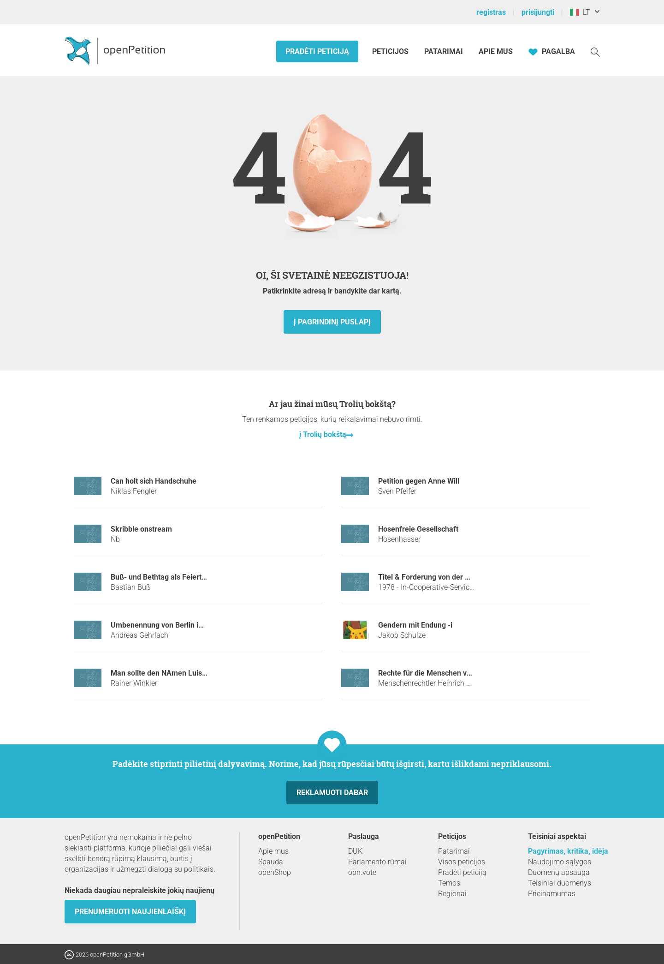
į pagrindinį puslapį (332, 321)
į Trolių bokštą (322, 434)
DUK (355, 851)
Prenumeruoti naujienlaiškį (130, 911)
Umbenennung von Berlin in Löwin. (168, 625)
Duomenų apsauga (559, 872)
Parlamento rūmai (377, 861)
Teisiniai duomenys (559, 883)
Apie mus (496, 51)
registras (491, 12)
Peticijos (391, 51)
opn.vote (362, 872)
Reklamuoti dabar (332, 792)
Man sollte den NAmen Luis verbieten (173, 673)
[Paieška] (595, 51)
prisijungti (538, 12)
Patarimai (443, 51)
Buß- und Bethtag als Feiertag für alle (173, 577)
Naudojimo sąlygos (559, 861)
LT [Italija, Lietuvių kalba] (580, 12)
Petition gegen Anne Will (418, 481)
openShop (274, 872)
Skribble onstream (141, 529)
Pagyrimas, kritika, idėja (568, 851)
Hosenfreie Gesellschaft (418, 529)
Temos (449, 883)
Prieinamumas (551, 893)
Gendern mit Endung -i (415, 625)
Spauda (270, 861)
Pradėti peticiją (317, 51)
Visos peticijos (461, 861)
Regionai (452, 893)
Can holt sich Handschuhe (153, 481)
